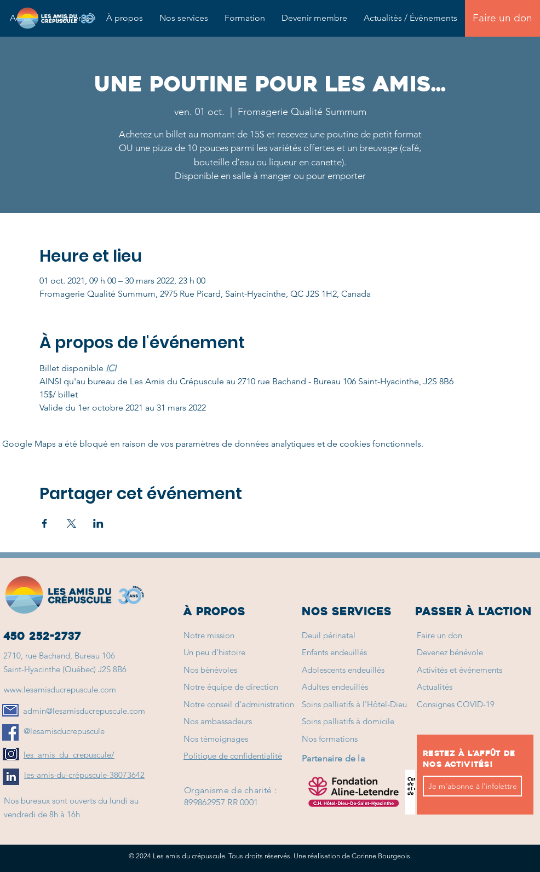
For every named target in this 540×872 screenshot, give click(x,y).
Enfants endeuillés (334, 652)
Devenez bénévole (450, 652)
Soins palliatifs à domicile (348, 721)
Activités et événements (459, 670)
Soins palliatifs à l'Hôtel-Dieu (354, 704)
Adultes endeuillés (335, 687)
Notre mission (208, 635)
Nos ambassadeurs (217, 721)
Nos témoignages (215, 739)
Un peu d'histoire (214, 652)
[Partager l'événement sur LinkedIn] (98, 523)
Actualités (434, 687)
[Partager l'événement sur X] (71, 523)
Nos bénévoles (210, 670)
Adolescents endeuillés (343, 670)
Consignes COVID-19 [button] (456, 704)
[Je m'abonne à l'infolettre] (472, 786)
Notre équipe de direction (230, 687)
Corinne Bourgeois (381, 856)
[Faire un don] (502, 18)
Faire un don (439, 635)
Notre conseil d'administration (238, 704)
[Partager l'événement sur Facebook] (44, 523)
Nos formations (330, 739)
